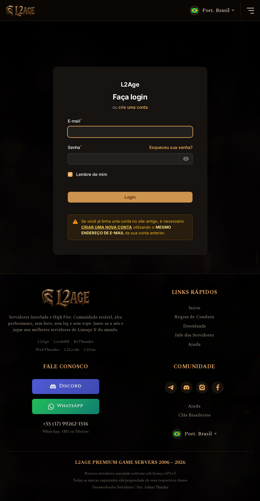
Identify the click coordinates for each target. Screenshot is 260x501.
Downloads (194, 326)
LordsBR (61, 342)
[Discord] (187, 387)
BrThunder (84, 342)
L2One (90, 350)
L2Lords (71, 350)
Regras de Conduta (194, 317)
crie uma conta (133, 107)
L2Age (43, 342)
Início (194, 308)
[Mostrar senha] (186, 159)
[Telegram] (171, 387)
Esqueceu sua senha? (171, 147)
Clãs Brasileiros (194, 415)
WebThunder (48, 350)
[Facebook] (218, 387)
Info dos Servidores (194, 335)
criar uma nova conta (106, 227)
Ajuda (194, 344)
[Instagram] (202, 387)
